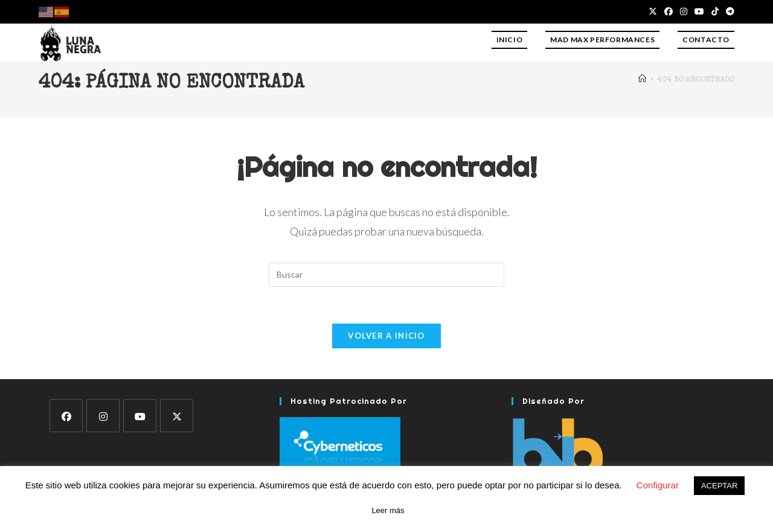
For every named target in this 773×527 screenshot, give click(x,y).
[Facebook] (66, 415)
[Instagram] (103, 415)
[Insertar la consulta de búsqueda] (386, 275)
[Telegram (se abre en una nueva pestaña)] (728, 11)
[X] (176, 415)
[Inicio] (642, 80)
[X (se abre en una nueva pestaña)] (653, 11)
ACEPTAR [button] (719, 485)
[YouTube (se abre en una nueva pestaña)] (699, 11)
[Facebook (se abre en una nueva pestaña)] (668, 11)
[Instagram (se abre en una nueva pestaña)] (683, 11)
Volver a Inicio (386, 335)
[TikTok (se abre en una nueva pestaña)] (715, 11)
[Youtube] (139, 415)
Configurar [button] (658, 485)
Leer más (387, 510)
